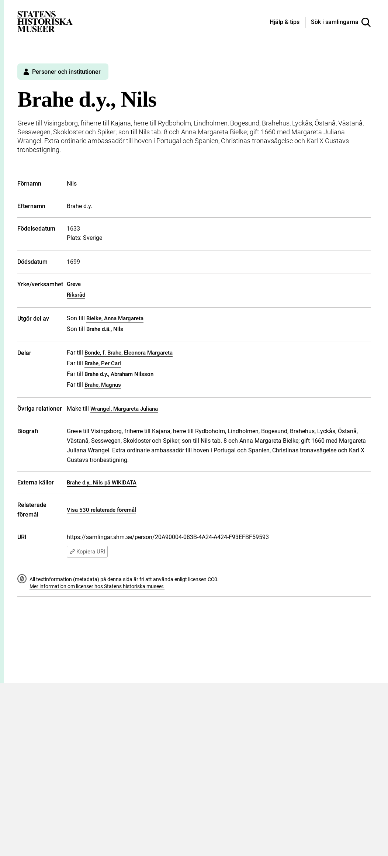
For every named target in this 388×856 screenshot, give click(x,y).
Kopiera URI (87, 551)
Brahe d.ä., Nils (104, 329)
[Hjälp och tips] (284, 22)
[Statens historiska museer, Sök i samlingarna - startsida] (45, 21)
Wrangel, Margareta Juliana (124, 408)
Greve (74, 284)
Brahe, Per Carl (102, 363)
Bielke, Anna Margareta (114, 318)
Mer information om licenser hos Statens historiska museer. (97, 586)
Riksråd (76, 294)
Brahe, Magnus (102, 385)
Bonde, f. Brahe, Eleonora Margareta (128, 352)
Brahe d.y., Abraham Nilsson (118, 374)
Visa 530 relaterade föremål (101, 510)
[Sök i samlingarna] (341, 22)
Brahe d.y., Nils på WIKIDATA (101, 482)
